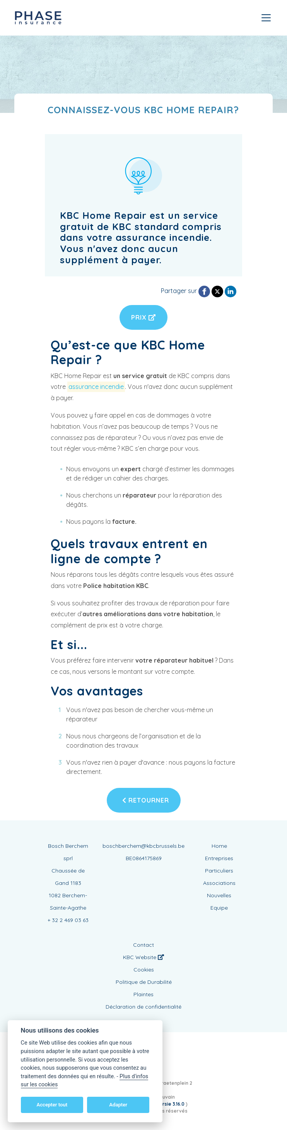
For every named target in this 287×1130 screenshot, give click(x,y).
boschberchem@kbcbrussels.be (143, 845)
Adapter (118, 1105)
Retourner (145, 800)
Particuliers (219, 870)
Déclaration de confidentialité (143, 1006)
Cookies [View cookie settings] (143, 969)
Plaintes (143, 994)
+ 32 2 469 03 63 (68, 920)
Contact (143, 944)
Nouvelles (219, 895)
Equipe (219, 907)
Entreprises (219, 858)
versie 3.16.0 (171, 1104)
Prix (143, 317)
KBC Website (143, 957)
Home (219, 845)
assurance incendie (96, 386)
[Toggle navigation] (266, 17)
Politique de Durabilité (144, 981)
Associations (219, 882)
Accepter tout (51, 1105)
